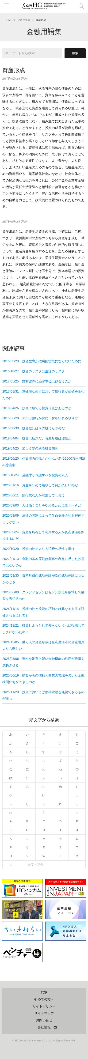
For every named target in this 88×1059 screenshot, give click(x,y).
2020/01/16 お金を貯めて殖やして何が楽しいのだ (40, 485)
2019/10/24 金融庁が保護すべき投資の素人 (35, 475)
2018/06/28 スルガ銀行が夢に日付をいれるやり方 (40, 418)
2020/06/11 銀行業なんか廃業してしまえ (33, 495)
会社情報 (44, 1027)
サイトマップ (44, 1013)
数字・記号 (35, 864)
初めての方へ (44, 999)
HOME (8, 20)
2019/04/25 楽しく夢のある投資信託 (30, 448)
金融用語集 (23, 20)
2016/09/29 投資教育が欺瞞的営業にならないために (41, 361)
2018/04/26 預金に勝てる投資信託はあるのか (36, 408)
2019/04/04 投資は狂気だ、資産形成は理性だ (36, 438)
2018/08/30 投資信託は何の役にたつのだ (33, 428)
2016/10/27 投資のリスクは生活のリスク (33, 371)
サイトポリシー (44, 1006)
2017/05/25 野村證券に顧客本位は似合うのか (36, 381)
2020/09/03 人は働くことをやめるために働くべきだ (41, 505)
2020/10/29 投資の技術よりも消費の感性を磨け (38, 549)
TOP (44, 992)
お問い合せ (44, 1020)
